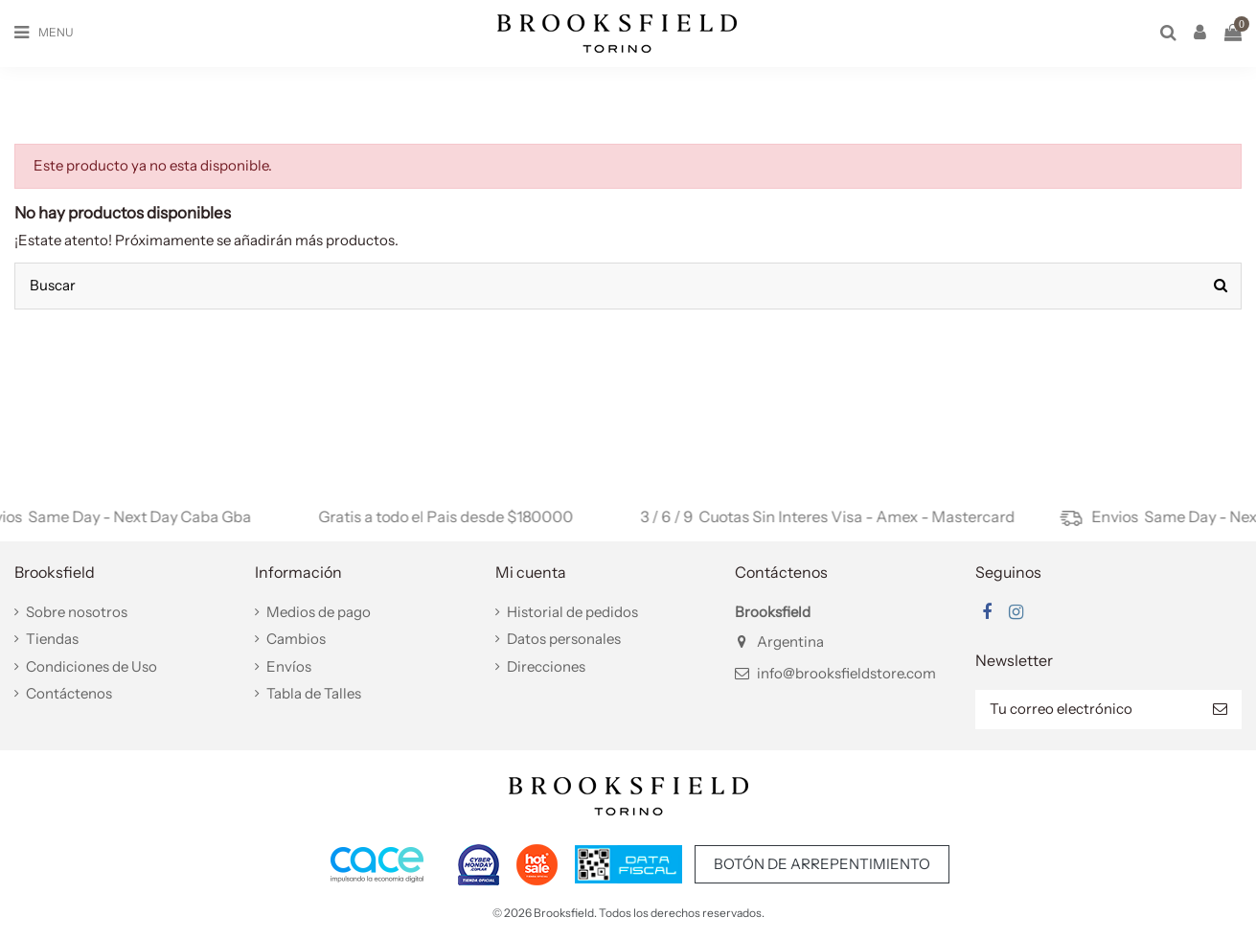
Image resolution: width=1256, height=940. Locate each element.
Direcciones (546, 666)
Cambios (296, 639)
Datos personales (564, 639)
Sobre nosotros (76, 612)
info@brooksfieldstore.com (846, 673)
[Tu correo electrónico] (1087, 709)
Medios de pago (318, 612)
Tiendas (52, 639)
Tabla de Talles (313, 693)
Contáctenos (69, 693)
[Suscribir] (1220, 709)
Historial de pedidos (572, 612)
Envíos (288, 666)
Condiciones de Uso (91, 666)
